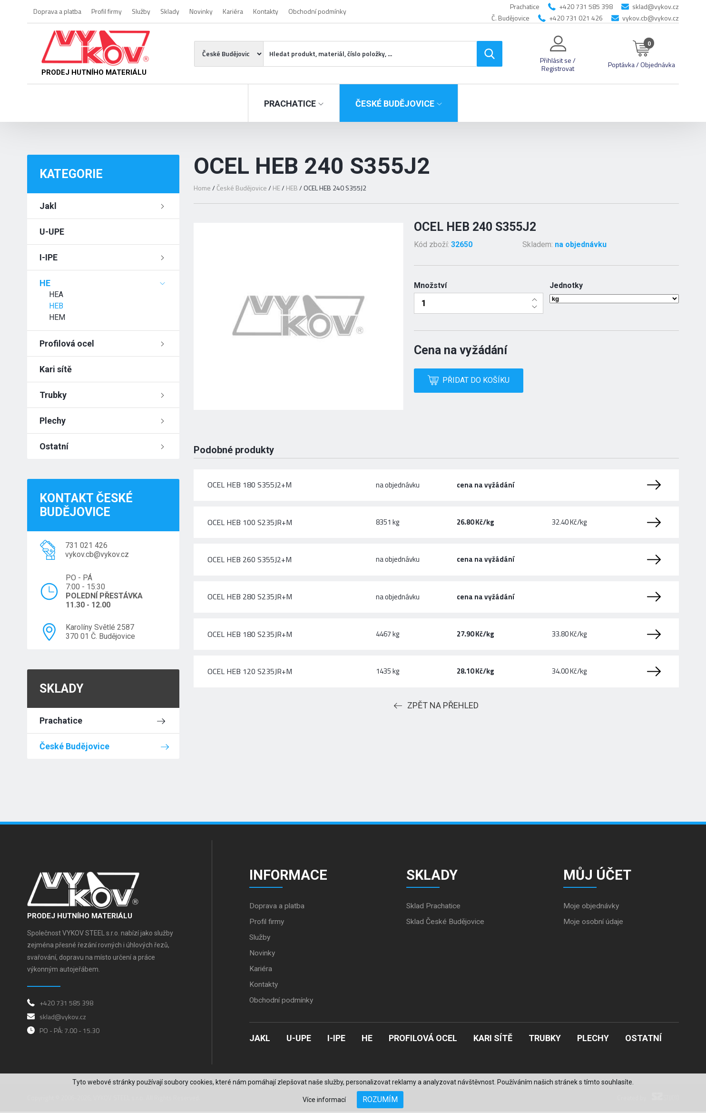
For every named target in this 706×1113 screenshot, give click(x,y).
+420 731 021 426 (576, 18)
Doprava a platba (57, 11)
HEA (56, 294)
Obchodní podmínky (317, 11)
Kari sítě (55, 369)
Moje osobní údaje (593, 922)
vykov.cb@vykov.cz (650, 18)
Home (202, 188)
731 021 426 (86, 545)
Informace (289, 875)
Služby (141, 11)
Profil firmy (106, 11)
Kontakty (265, 11)
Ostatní (54, 446)
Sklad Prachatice (434, 907)
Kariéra (233, 11)
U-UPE (51, 232)
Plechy (52, 421)
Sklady (169, 11)
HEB (56, 305)
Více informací (324, 1099)
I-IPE (48, 257)
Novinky (201, 11)
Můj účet (598, 875)
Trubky (53, 395)
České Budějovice (74, 746)
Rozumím (380, 1099)
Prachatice (60, 720)
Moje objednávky (591, 907)
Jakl (48, 206)
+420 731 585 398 (586, 6)
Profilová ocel (66, 343)
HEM (57, 317)
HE (44, 283)
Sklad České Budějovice (446, 922)
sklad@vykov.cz (655, 6)
